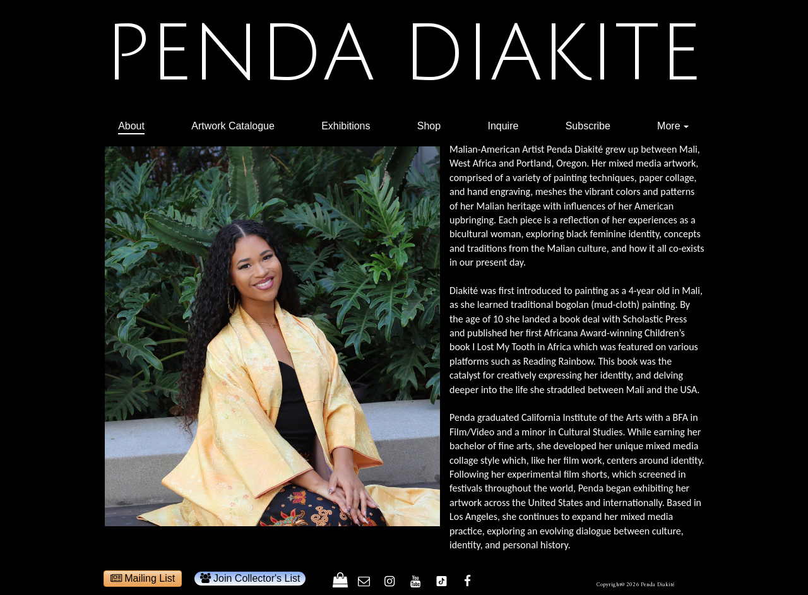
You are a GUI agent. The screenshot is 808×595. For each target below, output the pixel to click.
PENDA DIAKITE (403, 54)
